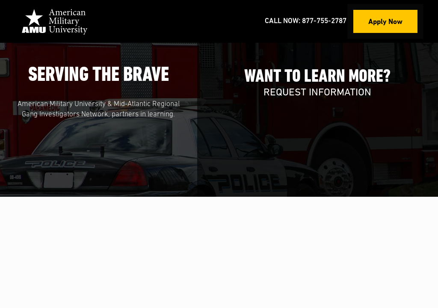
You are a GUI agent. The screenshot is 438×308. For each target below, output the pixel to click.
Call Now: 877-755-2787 (305, 21)
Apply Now (385, 21)
